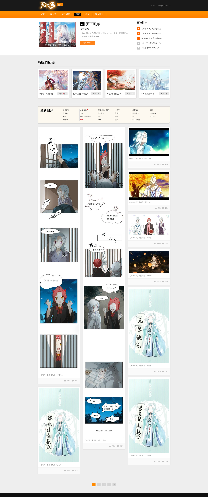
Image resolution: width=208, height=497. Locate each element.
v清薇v (65, 120)
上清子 (117, 110)
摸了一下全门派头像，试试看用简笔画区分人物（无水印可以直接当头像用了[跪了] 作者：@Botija (153, 43)
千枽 (116, 116)
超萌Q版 (135, 110)
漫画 (116, 120)
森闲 (81, 120)
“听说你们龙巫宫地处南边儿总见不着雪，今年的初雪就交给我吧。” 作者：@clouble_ (153, 38)
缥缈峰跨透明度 (103, 110)
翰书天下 (135, 113)
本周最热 (84, 110)
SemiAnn (153, 113)
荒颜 (81, 113)
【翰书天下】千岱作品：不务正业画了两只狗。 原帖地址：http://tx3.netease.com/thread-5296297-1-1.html (153, 48)
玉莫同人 (101, 113)
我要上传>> (87, 43)
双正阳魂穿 (136, 120)
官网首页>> (166, 5)
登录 (159, 5)
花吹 (99, 116)
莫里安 (117, 113)
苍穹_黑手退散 (85, 116)
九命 (64, 116)
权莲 (134, 116)
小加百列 (153, 116)
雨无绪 (65, 113)
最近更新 (66, 110)
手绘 (99, 120)
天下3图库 (50, 5)
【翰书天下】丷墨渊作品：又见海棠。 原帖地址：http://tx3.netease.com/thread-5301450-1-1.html (153, 33)
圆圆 (151, 110)
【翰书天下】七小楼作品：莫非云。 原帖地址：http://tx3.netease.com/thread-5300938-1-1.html (153, 29)
